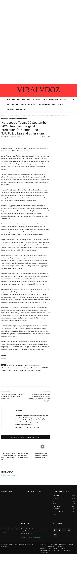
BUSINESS (63, 99)
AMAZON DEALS (25, 104)
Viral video (23, 370)
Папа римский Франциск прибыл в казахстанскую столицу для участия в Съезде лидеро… (39, 398)
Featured (34, 104)
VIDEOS (4, 370)
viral (9, 370)
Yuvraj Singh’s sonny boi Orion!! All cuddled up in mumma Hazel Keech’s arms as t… (12, 397)
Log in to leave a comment (9, 475)
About (54, 104)
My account (11, 109)
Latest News (10, 115)
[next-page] (6, 463)
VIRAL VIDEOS (21, 99)
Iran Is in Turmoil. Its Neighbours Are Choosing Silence (24, 455)
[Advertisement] (38, 14)
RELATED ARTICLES (17, 437)
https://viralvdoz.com (20, 413)
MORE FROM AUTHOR (33, 437)
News (32, 367)
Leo (15, 367)
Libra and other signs (23, 367)
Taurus (38, 367)
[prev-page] (2, 463)
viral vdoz (15, 370)
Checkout (60, 104)
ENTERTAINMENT (54, 99)
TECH (8, 104)
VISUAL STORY (30, 99)
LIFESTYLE (44, 99)
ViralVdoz (5, 136)
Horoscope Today (7, 367)
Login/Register (20, 109)
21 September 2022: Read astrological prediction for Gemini (23, 365)
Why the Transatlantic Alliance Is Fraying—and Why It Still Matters (42, 455)
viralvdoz (38, 370)
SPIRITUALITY (15, 104)
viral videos (31, 370)
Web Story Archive (44, 104)
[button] (73, 100)
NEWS (14, 99)
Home (9, 99)
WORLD (38, 99)
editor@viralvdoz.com (34, 537)
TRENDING (24, 118)
